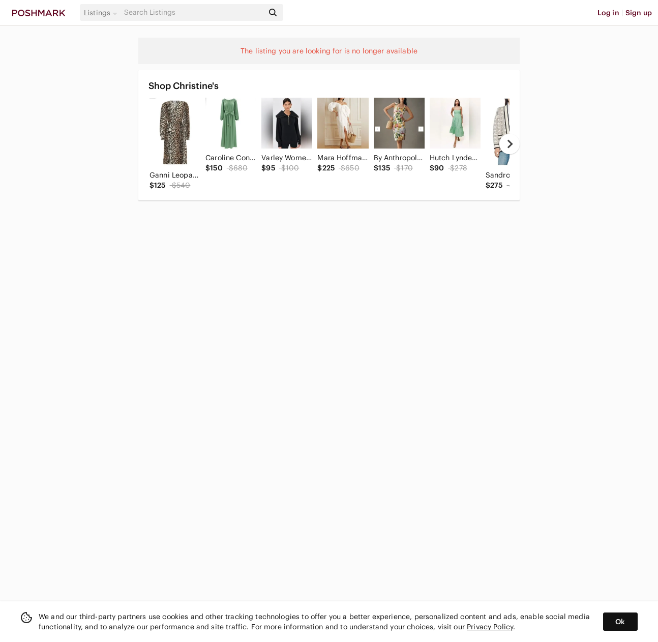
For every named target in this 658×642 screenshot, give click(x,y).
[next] (509, 144)
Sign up (638, 12)
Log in (608, 12)
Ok (620, 621)
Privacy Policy (490, 626)
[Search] (193, 12)
